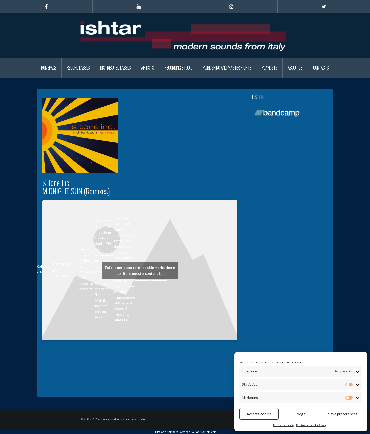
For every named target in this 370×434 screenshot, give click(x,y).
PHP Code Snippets (166, 431)
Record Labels (78, 68)
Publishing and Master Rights (227, 68)
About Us (295, 68)
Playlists (269, 68)
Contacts (321, 68)
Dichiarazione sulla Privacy (311, 425)
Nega (300, 414)
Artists (147, 68)
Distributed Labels (115, 68)
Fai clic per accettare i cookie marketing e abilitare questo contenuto (140, 270)
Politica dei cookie (283, 425)
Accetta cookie (259, 414)
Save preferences (342, 414)
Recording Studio (179, 68)
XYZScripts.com (206, 431)
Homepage (48, 68)
